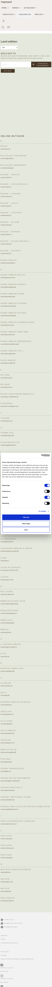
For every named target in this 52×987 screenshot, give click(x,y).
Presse (3, 939)
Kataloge (3, 955)
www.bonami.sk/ (6, 244)
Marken (15, 8)
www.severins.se (6, 705)
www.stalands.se (6, 762)
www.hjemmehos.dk (7, 435)
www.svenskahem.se (7, 800)
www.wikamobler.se (7, 901)
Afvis (26, 530)
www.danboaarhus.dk (8, 354)
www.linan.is (5, 561)
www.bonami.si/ (6, 253)
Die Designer (29, 8)
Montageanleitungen (10, 927)
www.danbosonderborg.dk (10, 344)
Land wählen (9, 41)
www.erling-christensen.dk (9, 397)
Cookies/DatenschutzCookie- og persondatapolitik (17, 959)
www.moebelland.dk (8, 671)
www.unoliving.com (7, 848)
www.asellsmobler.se (8, 790)
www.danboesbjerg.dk (8, 287)
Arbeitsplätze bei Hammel (9, 943)
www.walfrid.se (6, 872)
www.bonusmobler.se (8, 263)
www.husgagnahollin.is (8, 445)
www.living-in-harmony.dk (9, 570)
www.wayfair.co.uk (7, 882)
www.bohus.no (6, 149)
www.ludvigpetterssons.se (9, 809)
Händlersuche (25, 14)
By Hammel (4, 971)
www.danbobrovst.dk (8, 277)
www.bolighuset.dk (7, 158)
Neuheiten (4, 935)
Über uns (38, 14)
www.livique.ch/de (7, 580)
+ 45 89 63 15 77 (9, 919)
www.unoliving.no (7, 839)
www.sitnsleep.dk (6, 724)
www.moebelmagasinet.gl (9, 604)
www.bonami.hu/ (6, 196)
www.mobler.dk (6, 632)
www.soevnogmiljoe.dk (8, 752)
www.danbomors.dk (7, 325)
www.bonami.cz (6, 187)
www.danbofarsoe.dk (8, 296)
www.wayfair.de (6, 891)
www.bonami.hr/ (6, 177)
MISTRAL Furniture (7, 968)
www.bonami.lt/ (6, 215)
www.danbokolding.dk (8, 315)
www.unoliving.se (6, 857)
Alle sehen (8, 71)
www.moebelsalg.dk (7, 623)
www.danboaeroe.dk (8, 334)
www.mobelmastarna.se (9, 613)
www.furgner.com (6, 421)
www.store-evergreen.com (10, 406)
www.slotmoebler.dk (7, 733)
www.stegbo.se (6, 771)
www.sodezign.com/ (8, 743)
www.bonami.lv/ (6, 206)
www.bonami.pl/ (6, 225)
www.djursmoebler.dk (8, 363)
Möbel (4, 8)
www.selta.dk (5, 695)
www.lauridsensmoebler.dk (10, 551)
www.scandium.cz (7, 686)
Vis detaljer (42, 511)
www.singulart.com (7, 714)
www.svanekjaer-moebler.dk (10, 781)
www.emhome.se (6, 378)
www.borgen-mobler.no (9, 647)
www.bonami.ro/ (6, 234)
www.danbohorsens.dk (8, 306)
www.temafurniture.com (9, 824)
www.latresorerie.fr (7, 542)
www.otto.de (5, 656)
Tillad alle (26, 517)
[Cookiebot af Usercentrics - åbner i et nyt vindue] (41, 455)
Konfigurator (5, 951)
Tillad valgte (26, 523)
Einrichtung (8, 14)
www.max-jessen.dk (7, 594)
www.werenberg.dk (7, 168)
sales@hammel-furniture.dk (13, 923)
